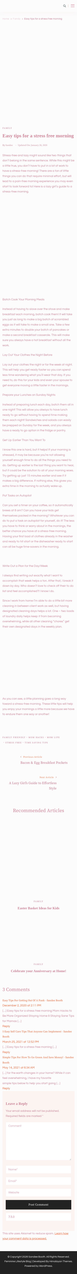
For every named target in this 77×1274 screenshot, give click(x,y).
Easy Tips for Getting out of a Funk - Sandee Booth (32, 1000)
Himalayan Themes (60, 1261)
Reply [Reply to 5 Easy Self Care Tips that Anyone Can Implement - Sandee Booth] (6, 1052)
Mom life (53, 737)
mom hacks (36, 737)
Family (7, 128)
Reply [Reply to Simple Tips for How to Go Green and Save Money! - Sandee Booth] (6, 1088)
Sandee (9, 145)
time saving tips (36, 742)
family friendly (14, 737)
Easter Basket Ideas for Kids (39, 908)
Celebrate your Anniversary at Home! (38, 971)
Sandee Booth (36, 1256)
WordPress (45, 1266)
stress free (13, 742)
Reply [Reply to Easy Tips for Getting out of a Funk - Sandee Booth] (6, 1026)
